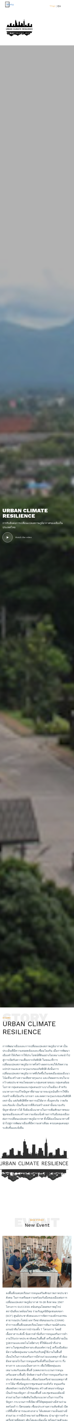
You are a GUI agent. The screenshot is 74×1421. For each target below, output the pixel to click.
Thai (52, 6)
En (59, 6)
